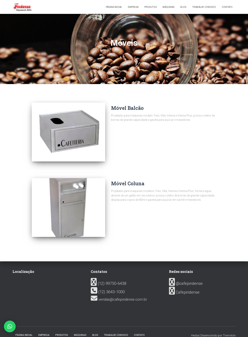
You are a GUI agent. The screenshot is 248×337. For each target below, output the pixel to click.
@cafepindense (186, 276)
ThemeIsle (229, 328)
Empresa (133, 7)
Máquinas (168, 7)
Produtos (150, 7)
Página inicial (114, 7)
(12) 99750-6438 (108, 276)
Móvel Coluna (127, 180)
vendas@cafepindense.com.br (119, 292)
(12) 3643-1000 (108, 284)
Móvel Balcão (127, 108)
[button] (10, 326)
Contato (227, 7)
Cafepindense (184, 285)
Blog (183, 7)
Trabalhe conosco (204, 7)
